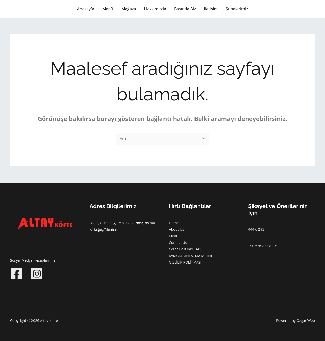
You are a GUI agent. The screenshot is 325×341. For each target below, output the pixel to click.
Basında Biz (185, 9)
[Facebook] (16, 273)
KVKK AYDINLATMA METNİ (190, 255)
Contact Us (178, 242)
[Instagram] (36, 273)
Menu (173, 236)
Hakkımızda (155, 9)
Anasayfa (85, 9)
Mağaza (128, 9)
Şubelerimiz (237, 9)
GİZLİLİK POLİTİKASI (185, 262)
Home (174, 222)
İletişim (211, 9)
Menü (107, 9)
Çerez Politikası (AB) (185, 249)
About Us (176, 229)
